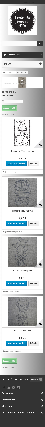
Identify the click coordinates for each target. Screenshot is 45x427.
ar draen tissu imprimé (22, 271)
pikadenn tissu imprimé (22, 211)
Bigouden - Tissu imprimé (22, 151)
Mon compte (8, 406)
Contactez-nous (29, 2)
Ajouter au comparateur (13, 172)
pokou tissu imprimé (22, 330)
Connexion (38, 2)
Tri (3, 101)
